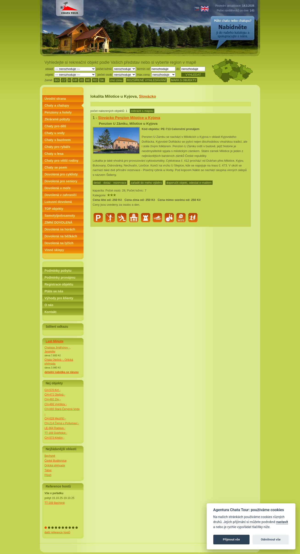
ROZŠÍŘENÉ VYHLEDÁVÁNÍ (146, 80)
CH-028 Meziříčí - (55, 418)
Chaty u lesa (53, 153)
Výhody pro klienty (58, 298)
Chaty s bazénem (57, 140)
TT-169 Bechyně (54, 502)
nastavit (282, 522)
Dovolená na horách (59, 229)
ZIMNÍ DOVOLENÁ (58, 222)
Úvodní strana (55, 98)
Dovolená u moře (57, 188)
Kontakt (50, 312)
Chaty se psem (55, 167)
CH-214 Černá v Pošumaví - (61, 423)
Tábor (48, 470)
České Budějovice (55, 460)
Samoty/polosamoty (59, 215)
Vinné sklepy (54, 250)
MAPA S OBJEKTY (183, 80)
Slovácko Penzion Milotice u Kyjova (129, 118)
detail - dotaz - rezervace (110, 182)
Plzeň (47, 475)
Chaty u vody (54, 133)
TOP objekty (53, 209)
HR (75, 80)
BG (57, 80)
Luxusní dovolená (58, 202)
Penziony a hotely (58, 112)
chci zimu (116, 80)
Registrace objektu (58, 284)
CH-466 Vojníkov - (55, 404)
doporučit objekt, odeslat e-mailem (189, 182)
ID (81, 80)
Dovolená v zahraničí (60, 195)
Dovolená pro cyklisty (61, 174)
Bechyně (49, 455)
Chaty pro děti (55, 126)
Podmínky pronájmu (59, 277)
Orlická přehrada (54, 465)
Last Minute (55, 341)
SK (102, 80)
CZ (64, 80)
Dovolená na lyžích (58, 243)
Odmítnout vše (271, 539)
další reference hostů (57, 532)
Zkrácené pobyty (57, 119)
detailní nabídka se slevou (61, 372)
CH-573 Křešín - (54, 437)
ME (88, 80)
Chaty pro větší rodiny (61, 160)
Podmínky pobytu (57, 270)
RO (95, 80)
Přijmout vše (231, 539)
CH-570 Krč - (52, 390)
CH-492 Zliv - (52, 399)
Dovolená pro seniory (60, 181)
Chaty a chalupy (56, 105)
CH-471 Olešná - (54, 394)
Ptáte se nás (53, 291)
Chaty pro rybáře (57, 147)
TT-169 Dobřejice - (55, 433)
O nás (48, 305)
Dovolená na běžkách (60, 236)
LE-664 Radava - (54, 428)
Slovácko (147, 96)
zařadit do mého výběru (146, 182)
